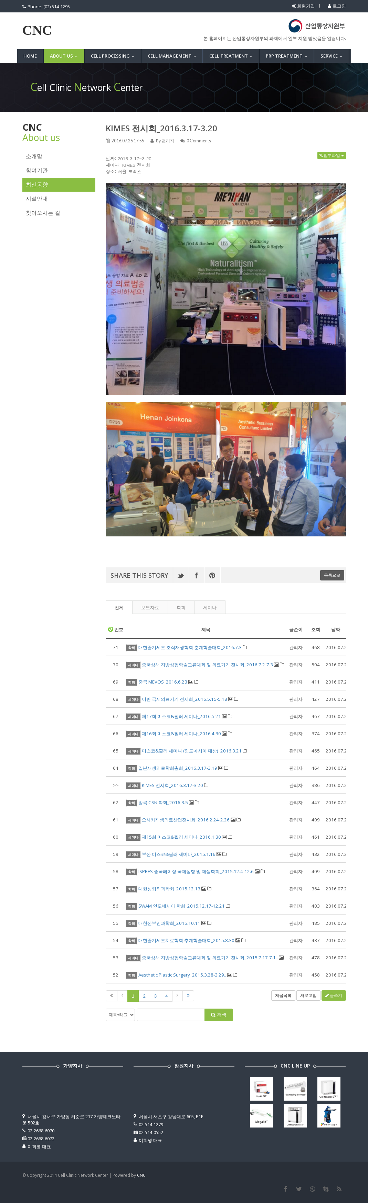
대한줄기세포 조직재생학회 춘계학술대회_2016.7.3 (190, 647)
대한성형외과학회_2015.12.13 (169, 889)
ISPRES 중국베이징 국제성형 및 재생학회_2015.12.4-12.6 (196, 871)
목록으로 (332, 575)
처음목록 (283, 995)
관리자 (168, 140)
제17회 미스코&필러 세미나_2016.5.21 (181, 716)
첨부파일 (331, 155)
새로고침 (308, 995)
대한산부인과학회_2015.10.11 (169, 923)
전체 (119, 607)
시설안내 (37, 199)
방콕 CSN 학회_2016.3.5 (163, 802)
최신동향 (37, 185)
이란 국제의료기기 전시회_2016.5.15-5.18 (184, 699)
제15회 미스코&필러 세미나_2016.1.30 (181, 837)
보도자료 (150, 607)
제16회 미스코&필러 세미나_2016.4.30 (181, 733)
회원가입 (303, 6)
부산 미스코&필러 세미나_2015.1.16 (178, 854)
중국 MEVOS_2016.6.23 (162, 682)
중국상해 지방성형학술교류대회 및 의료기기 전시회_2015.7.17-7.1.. (210, 957)
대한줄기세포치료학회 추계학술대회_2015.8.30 (186, 940)
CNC (37, 30)
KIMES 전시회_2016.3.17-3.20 (161, 128)
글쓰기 (333, 995)
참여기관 (37, 170)
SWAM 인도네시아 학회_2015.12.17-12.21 (181, 906)
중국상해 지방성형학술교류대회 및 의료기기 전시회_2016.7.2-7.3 (207, 664)
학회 (181, 607)
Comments (199, 140)
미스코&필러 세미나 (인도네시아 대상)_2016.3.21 (192, 751)
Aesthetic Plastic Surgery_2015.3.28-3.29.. (182, 975)
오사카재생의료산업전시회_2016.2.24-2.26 (186, 820)
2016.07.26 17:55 (128, 140)
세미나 (210, 607)
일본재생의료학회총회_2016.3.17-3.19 (177, 768)
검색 (219, 1014)
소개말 (34, 156)
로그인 (337, 6)
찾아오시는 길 (43, 213)
